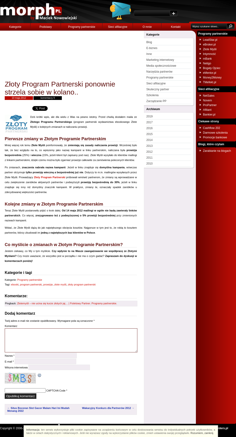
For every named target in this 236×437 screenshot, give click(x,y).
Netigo (207, 63)
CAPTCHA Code (55, 390)
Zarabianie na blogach (217, 151)
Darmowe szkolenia (215, 132)
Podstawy (45, 27)
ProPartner (210, 105)
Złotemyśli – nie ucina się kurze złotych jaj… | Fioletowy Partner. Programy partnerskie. (67, 303)
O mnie (147, 27)
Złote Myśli (209, 49)
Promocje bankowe (215, 137)
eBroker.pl (209, 44)
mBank (207, 58)
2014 (149, 140)
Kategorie (15, 27)
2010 (149, 163)
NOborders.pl (219, 428)
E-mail (9, 361)
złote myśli (60, 284)
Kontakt (176, 27)
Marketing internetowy (160, 60)
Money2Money (212, 77)
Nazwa (9, 355)
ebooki (14, 284)
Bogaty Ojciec (211, 68)
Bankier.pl (209, 114)
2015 (149, 134)
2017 (149, 122)
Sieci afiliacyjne (117, 27)
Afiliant (207, 109)
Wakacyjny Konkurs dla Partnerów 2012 (108, 408)
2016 (149, 128)
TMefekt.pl (209, 82)
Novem (207, 100)
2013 (149, 146)
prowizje (48, 284)
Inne (149, 54)
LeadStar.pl (210, 39)
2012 (149, 151)
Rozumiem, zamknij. (202, 433)
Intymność (209, 54)
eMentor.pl (209, 72)
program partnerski (31, 284)
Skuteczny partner (157, 89)
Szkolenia (152, 95)
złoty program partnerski (82, 284)
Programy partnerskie (81, 27)
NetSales (209, 95)
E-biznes (151, 48)
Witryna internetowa (16, 367)
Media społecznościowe (161, 65)
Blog (149, 42)
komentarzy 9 (48, 98)
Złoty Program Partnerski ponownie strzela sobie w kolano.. (60, 88)
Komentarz (11, 326)
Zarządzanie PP (156, 101)
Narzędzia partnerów (159, 71)
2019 (149, 116)
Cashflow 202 (211, 128)
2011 (149, 157)
